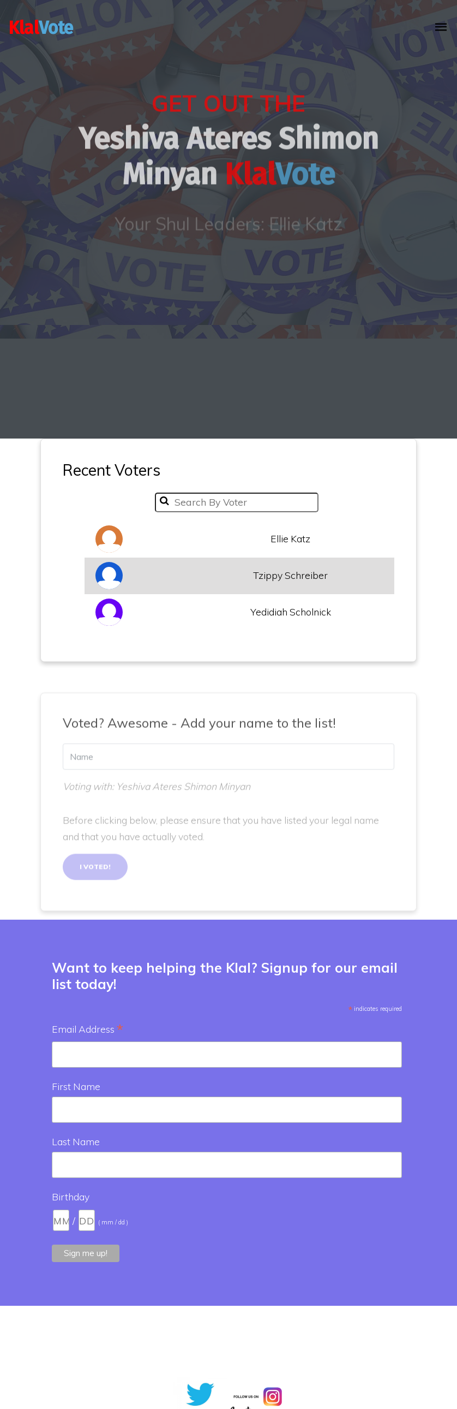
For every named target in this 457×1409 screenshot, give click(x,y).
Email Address (87, 1030)
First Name (76, 1086)
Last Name (76, 1141)
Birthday (70, 1197)
